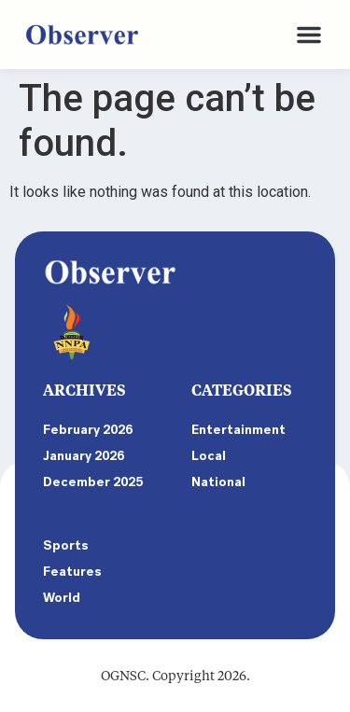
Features (72, 571)
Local (208, 456)
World (61, 598)
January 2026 (83, 456)
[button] (309, 34)
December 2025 (93, 482)
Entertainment (238, 430)
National (218, 482)
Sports (66, 545)
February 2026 (88, 430)
